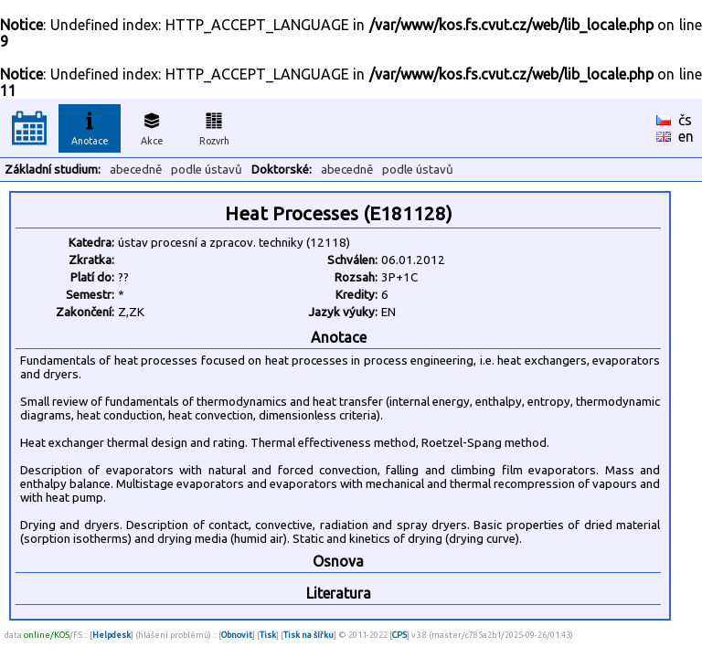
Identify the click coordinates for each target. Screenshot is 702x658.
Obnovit (236, 635)
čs (685, 119)
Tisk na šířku (308, 635)
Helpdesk (111, 635)
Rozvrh (214, 126)
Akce (151, 126)
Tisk (268, 635)
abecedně (136, 169)
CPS (399, 635)
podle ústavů (206, 169)
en (686, 136)
